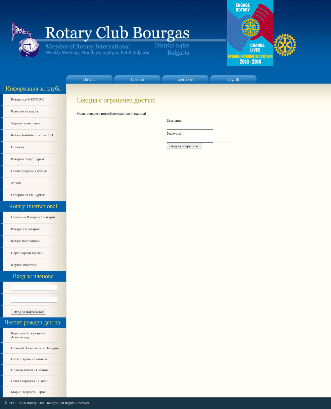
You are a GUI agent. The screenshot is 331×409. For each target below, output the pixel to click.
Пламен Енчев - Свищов (30, 370)
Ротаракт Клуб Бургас (28, 159)
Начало (89, 79)
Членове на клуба (24, 111)
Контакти (185, 79)
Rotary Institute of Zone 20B (32, 135)
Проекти (17, 147)
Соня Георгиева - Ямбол (29, 381)
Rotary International (25, 241)
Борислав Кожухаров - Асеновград (28, 335)
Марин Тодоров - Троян (29, 392)
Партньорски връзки (27, 253)
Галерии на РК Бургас (28, 195)
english (233, 79)
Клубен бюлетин (24, 265)
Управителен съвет (25, 123)
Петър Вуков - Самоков (29, 359)
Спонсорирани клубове (29, 171)
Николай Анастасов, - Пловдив (35, 348)
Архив (16, 183)
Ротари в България (25, 229)
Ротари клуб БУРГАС (27, 99)
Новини (137, 79)
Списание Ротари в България (33, 217)
